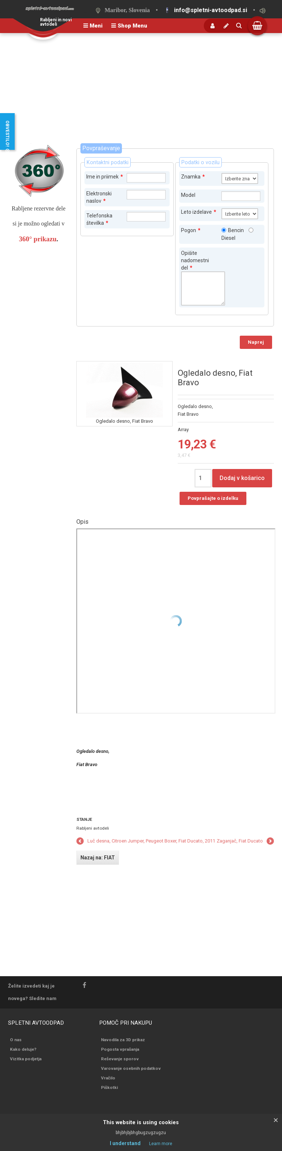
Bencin (236, 230)
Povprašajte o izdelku (213, 498)
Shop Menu (129, 25)
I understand (125, 1143)
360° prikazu (38, 239)
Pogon (190, 230)
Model (188, 195)
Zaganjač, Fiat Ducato (240, 841)
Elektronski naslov (99, 197)
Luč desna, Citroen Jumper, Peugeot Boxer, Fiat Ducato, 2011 (151, 841)
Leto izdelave (198, 212)
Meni (92, 25)
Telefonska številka (99, 219)
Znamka (193, 177)
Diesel (228, 238)
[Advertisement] (141, 88)
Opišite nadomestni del (195, 260)
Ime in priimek (104, 177)
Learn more (160, 1143)
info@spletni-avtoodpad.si (210, 10)
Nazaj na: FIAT (97, 857)
